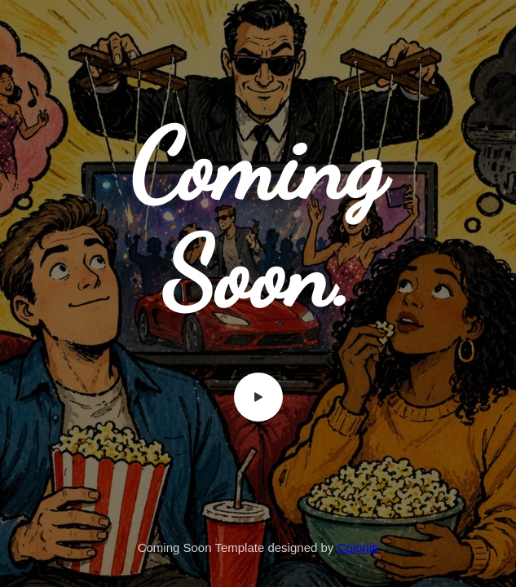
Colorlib (358, 547)
